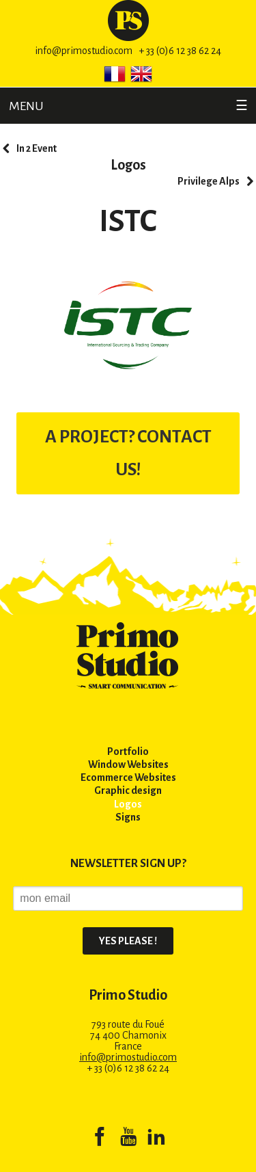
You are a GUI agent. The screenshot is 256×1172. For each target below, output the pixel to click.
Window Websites (128, 764)
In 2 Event (36, 148)
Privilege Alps (208, 181)
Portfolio (128, 751)
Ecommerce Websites (128, 777)
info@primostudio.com (83, 50)
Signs (128, 817)
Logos (128, 164)
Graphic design (128, 790)
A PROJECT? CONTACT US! (128, 453)
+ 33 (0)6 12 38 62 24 (180, 50)
